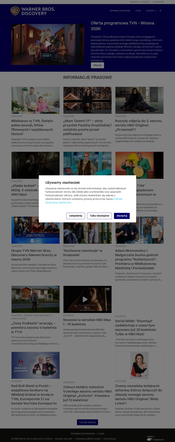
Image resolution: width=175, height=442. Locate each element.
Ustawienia (75, 215)
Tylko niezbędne (99, 215)
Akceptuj (122, 215)
